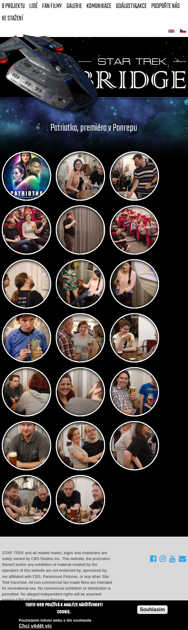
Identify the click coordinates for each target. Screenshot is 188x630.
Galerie (74, 6)
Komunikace (99, 6)
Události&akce (131, 6)
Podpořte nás (165, 6)
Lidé (33, 6)
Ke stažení (12, 18)
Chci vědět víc (35, 626)
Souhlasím (152, 610)
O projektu (13, 6)
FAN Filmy (52, 6)
